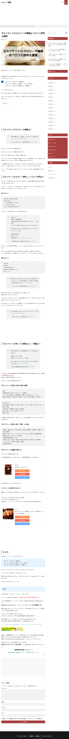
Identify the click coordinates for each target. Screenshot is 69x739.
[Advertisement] (34, 14)
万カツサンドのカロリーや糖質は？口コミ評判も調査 (24, 26)
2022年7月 (51, 86)
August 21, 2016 (33, 142)
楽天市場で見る (34, 470)
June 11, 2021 (30, 316)
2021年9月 (51, 122)
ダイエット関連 (53, 142)
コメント (3, 681)
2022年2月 (51, 104)
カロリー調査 (6, 2)
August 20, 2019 (31, 286)
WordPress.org (51, 177)
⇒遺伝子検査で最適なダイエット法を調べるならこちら (23, 645)
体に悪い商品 (52, 146)
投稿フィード (51, 170)
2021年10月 (52, 118)
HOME (3, 26)
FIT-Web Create (32, 734)
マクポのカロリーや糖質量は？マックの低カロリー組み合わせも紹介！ (57, 64)
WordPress (45, 734)
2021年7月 (51, 129)
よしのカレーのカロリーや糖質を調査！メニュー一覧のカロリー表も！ (57, 50)
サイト (2, 706)
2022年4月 (51, 97)
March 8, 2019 (32, 241)
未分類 (51, 153)
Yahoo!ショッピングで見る (21, 474)
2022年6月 (51, 90)
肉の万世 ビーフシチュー (21, 467)
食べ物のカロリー (53, 156)
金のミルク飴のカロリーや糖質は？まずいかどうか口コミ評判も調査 (57, 60)
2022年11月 (52, 83)
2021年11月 (52, 115)
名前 (2, 695)
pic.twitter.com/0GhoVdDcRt (18, 313)
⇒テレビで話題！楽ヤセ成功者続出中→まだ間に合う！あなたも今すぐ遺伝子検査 (21, 617)
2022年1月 (51, 107)
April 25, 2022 (31, 366)
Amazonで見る (21, 470)
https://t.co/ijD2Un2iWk (26, 282)
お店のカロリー (10, 26)
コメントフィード (52, 174)
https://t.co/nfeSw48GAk (21, 363)
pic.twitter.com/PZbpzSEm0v (20, 138)
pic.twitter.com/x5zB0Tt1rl (26, 238)
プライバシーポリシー (22, 729)
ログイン (50, 167)
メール (3, 700)
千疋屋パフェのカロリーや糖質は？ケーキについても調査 (57, 55)
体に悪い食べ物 (53, 149)
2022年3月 (51, 100)
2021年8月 (51, 125)
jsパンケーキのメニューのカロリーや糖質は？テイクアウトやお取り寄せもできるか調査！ (57, 44)
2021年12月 (52, 111)
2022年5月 (51, 93)
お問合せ (31, 729)
